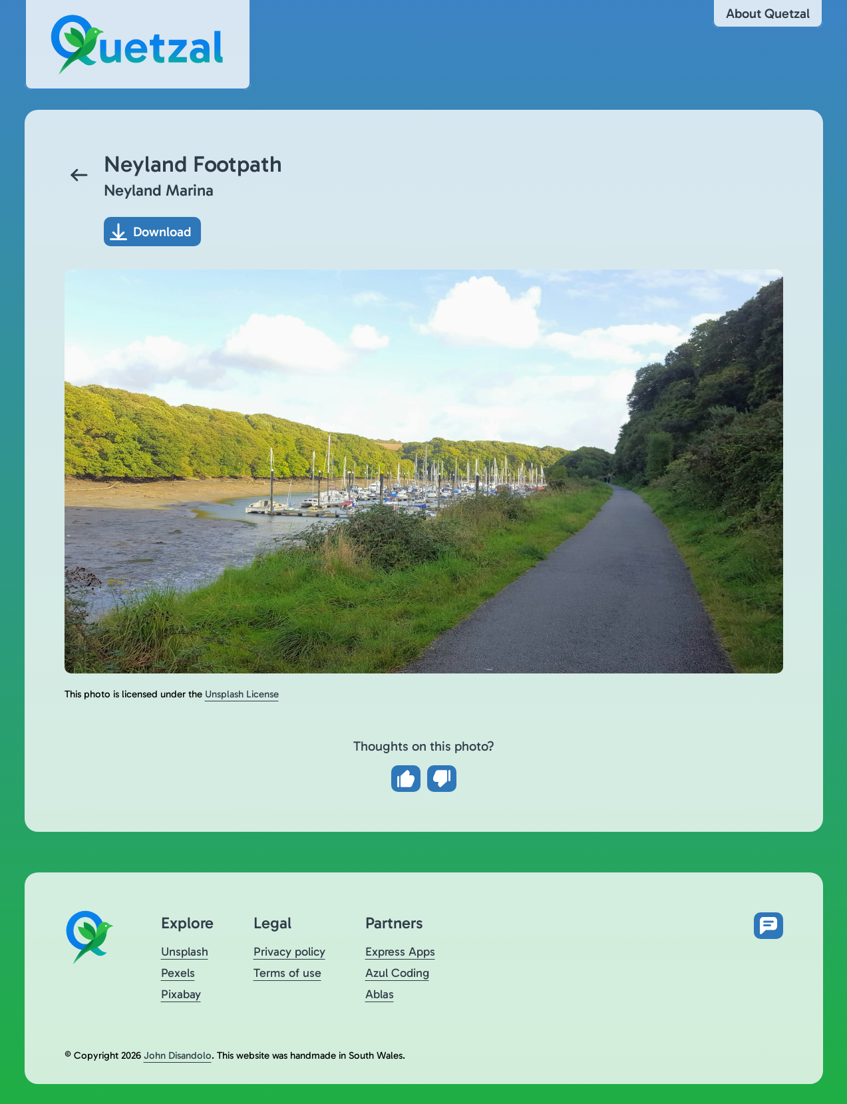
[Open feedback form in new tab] (768, 925)
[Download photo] (152, 231)
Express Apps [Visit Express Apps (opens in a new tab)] (400, 951)
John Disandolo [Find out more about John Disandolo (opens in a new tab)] (178, 1055)
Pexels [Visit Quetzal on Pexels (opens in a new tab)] (178, 973)
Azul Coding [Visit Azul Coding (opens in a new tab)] (397, 973)
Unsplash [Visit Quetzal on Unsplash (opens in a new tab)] (184, 951)
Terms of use (287, 973)
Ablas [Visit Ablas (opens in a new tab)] (379, 994)
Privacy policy (289, 951)
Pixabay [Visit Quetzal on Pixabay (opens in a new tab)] (181, 994)
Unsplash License (242, 694)
